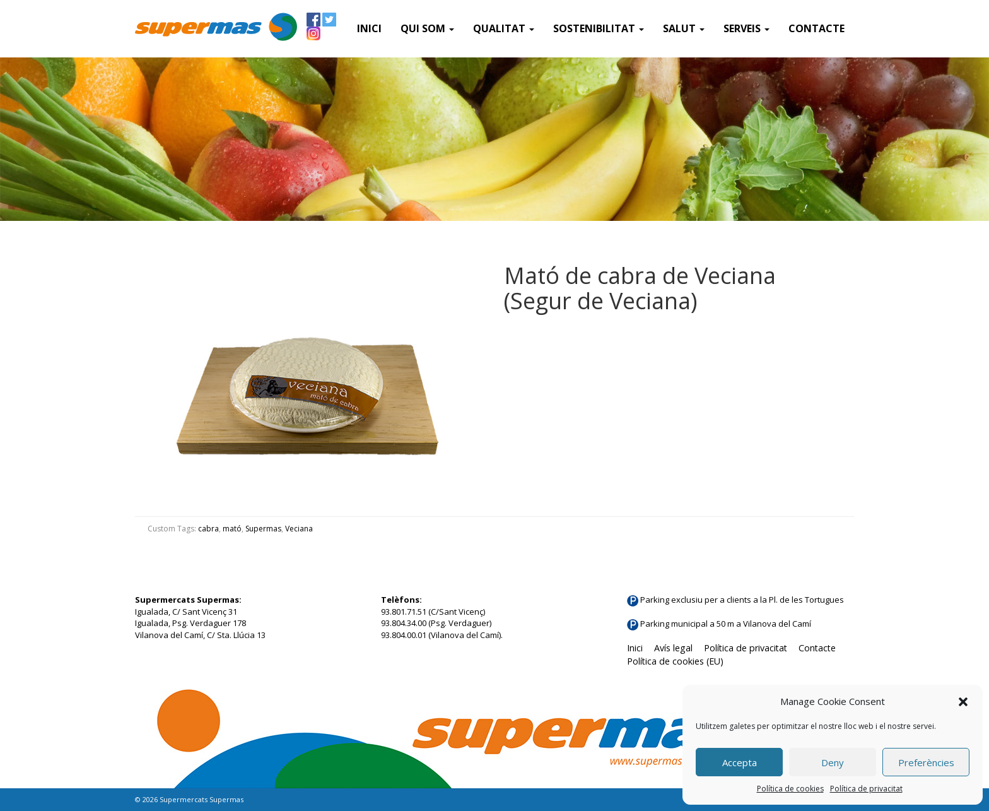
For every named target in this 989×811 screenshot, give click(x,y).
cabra (208, 528)
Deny (832, 762)
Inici (369, 28)
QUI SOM (427, 28)
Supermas (263, 528)
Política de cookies (790, 788)
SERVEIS (746, 28)
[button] (963, 702)
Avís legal (673, 648)
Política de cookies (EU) (675, 661)
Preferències (926, 762)
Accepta (739, 762)
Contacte (816, 28)
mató (232, 528)
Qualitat (503, 28)
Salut (684, 28)
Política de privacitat (866, 788)
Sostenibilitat (598, 28)
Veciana (299, 528)
